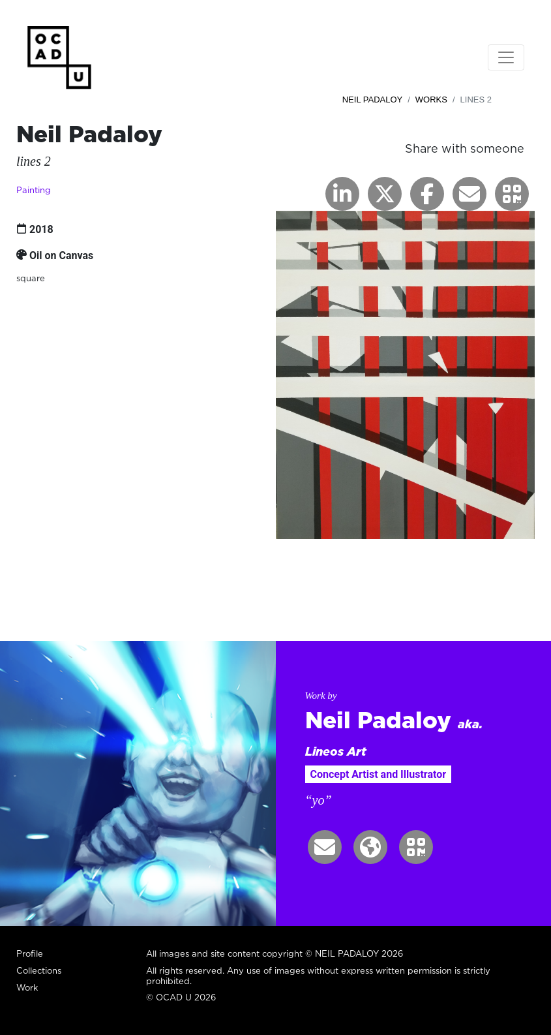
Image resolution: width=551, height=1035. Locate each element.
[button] (512, 194)
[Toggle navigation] (506, 57)
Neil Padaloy (372, 99)
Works (431, 99)
